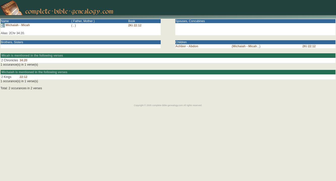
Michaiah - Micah (15, 25)
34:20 (23, 60)
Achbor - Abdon (187, 46)
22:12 (23, 77)
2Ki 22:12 (135, 25)
